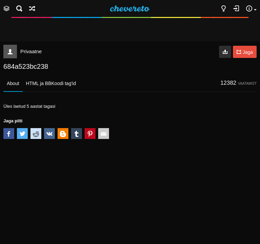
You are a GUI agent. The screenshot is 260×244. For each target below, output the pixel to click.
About (13, 83)
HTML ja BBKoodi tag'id (51, 83)
